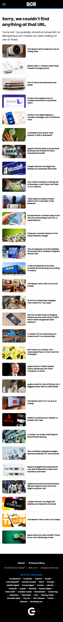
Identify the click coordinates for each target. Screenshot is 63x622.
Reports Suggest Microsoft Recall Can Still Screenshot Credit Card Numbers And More (42, 469)
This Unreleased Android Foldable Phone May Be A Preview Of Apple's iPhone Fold (43, 251)
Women (23, 601)
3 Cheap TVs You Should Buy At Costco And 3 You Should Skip (41, 335)
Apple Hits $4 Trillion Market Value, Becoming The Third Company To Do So (40, 368)
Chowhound (14, 579)
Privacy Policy (37, 563)
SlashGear (26, 595)
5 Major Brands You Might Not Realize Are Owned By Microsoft (41, 167)
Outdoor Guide (25, 592)
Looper (23, 588)
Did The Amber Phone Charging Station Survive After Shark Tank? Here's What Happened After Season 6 (43, 318)
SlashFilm (14, 595)
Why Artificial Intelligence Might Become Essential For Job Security (43, 452)
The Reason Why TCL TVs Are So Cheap (42, 402)
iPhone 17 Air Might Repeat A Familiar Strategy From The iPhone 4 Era (43, 117)
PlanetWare (39, 592)
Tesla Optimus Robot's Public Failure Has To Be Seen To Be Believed (40, 201)
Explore (38, 579)
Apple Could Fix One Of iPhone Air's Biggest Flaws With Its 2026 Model (43, 385)
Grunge (50, 582)
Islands (50, 585)
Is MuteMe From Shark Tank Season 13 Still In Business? (40, 134)
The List (26, 598)
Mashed (32, 588)
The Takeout (38, 598)
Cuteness (27, 579)
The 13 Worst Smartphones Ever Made (42, 84)
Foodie (48, 579)
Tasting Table (47, 595)
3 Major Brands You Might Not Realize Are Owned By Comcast (41, 503)
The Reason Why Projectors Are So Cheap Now (43, 50)
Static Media (18, 568)
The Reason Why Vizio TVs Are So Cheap (42, 285)
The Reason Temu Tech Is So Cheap (43, 520)
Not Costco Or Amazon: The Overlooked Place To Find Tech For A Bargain (43, 352)
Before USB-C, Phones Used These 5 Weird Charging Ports (43, 67)
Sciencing (53, 592)
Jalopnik (13, 588)
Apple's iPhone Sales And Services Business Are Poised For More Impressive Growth (43, 151)
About (21, 563)
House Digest (28, 585)
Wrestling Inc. (36, 601)
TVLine (50, 598)
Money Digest (45, 588)
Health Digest (13, 585)
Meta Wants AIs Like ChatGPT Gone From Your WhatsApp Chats (43, 536)
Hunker (40, 585)
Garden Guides (29, 582)
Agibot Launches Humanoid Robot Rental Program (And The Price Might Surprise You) (43, 486)
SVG (36, 595)
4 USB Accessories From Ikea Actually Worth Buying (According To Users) (43, 268)
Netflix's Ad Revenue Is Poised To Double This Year (42, 419)
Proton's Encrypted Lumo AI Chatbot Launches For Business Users (41, 100)
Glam (41, 582)
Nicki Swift (10, 592)
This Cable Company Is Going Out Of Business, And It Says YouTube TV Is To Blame (43, 184)
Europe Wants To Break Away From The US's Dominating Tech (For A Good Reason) (43, 217)
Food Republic (12, 582)
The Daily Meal (13, 598)
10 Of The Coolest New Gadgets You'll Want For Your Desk (41, 301)
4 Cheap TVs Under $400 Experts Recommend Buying (42, 436)
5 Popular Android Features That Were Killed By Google (42, 234)
